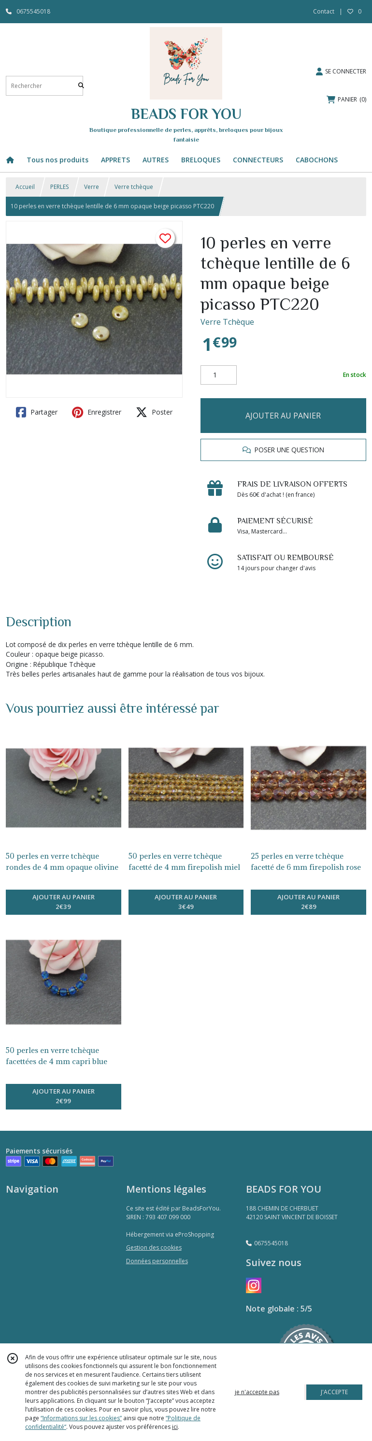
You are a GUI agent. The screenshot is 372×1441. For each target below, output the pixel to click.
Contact (323, 11)
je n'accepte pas (257, 1392)
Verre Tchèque (227, 322)
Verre (91, 187)
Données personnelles (157, 1261)
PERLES (59, 187)
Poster (154, 412)
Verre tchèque (133, 187)
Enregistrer (96, 412)
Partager (36, 412)
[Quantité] (218, 375)
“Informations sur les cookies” (81, 1418)
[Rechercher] (81, 85)
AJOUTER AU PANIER (283, 415)
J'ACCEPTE (334, 1392)
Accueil (25, 187)
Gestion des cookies (154, 1247)
